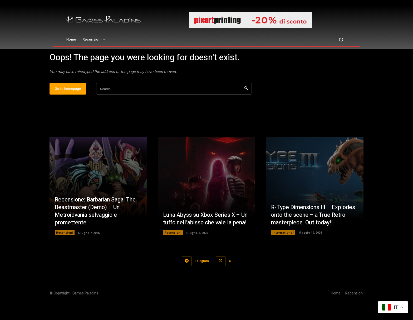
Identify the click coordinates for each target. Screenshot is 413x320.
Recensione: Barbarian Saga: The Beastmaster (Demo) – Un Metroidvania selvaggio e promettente (97, 226)
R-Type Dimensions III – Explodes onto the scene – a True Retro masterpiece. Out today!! (314, 230)
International (283, 248)
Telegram (201, 276)
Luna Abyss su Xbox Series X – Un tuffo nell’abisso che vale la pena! (202, 230)
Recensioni (64, 248)
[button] (341, 39)
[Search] (246, 105)
